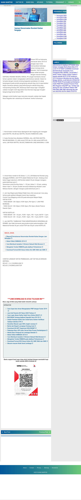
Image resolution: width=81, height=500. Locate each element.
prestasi (66, 84)
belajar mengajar (58, 67)
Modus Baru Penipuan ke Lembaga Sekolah (21, 332)
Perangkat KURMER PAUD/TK (66, 19)
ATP (69, 65)
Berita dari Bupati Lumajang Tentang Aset (20, 326)
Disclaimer (55, 468)
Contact (31, 468)
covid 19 (55, 69)
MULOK (69, 80)
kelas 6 (75, 74)
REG (54, 86)
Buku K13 (75, 67)
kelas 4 (65, 74)
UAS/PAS (58, 91)
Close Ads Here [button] (7, 5)
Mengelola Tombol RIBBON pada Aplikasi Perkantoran (23, 247)
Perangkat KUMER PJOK (64, 38)
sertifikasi (66, 87)
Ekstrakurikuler (57, 71)
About (25, 468)
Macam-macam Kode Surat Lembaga (19, 343)
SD (58, 87)
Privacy (39, 468)
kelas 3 (60, 74)
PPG (62, 84)
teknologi (69, 89)
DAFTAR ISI (19, 2)
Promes (71, 84)
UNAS (68, 91)
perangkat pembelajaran (72, 82)
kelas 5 (70, 74)
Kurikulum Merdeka (63, 78)
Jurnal (71, 72)
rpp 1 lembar (72, 86)
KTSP (68, 76)
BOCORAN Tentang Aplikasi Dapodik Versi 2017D (23, 317)
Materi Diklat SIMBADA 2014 (15, 241)
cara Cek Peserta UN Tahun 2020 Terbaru (20, 313)
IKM (61, 72)
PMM (58, 84)
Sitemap (46, 468)
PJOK (54, 84)
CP (60, 69)
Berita (66, 67)
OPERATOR (75, 80)
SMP (64, 89)
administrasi (57, 65)
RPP (66, 86)
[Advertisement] (26, 45)
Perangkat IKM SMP (63, 32)
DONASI (71, 2)
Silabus (72, 87)
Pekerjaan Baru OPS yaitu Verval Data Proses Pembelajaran (26, 330)
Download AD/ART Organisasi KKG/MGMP (21, 328)
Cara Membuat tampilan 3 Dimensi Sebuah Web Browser (24, 244)
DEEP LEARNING (66, 69)
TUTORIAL (49, 2)
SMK (60, 89)
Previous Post (43, 432)
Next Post (7, 432)
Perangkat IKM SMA (63, 34)
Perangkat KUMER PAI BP (65, 36)
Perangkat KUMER (62, 18)
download (75, 69)
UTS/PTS (74, 91)
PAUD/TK (61, 82)
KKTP (64, 76)
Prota (76, 84)
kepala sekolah (57, 76)
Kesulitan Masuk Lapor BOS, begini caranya (21, 324)
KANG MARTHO (7, 2)
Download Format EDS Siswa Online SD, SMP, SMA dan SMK (25, 250)
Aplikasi (65, 65)
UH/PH (64, 91)
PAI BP (55, 82)
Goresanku (66, 71)
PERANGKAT (61, 2)
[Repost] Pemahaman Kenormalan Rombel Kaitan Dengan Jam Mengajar (23, 29)
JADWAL (66, 72)
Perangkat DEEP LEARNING (65, 16)
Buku (69, 67)
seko (61, 87)
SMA (57, 89)
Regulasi (58, 86)
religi (63, 86)
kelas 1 (75, 72)
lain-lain (71, 78)
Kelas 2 (55, 74)
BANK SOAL (30, 2)
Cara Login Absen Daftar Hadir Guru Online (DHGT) (23, 315)
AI (62, 65)
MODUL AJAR (62, 80)
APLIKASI (40, 2)
